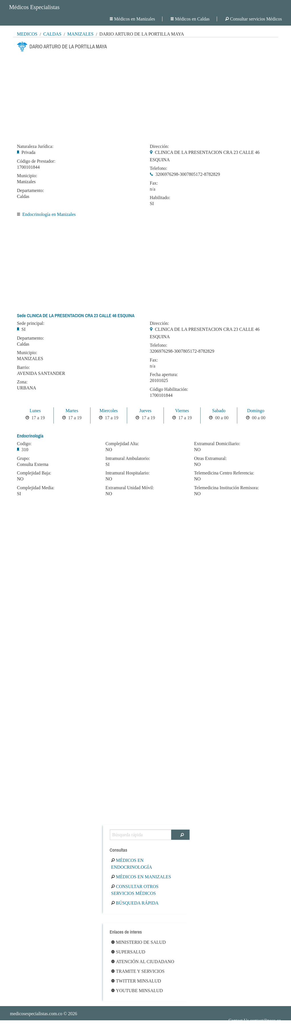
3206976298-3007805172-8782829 (188, 174)
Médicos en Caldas (190, 18)
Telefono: (158, 168)
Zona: (22, 382)
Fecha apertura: (164, 374)
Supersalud (128, 951)
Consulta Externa (33, 464)
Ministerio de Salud (138, 942)
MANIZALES (30, 358)
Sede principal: (30, 323)
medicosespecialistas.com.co (36, 1013)
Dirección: (159, 146)
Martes (71, 410)
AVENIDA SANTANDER (41, 373)
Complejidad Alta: (122, 443)
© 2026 (43, 1013)
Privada (29, 152)
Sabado (219, 410)
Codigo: (24, 443)
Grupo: (23, 458)
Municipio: (27, 176)
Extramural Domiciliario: (217, 443)
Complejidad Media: (36, 488)
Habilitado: (160, 197)
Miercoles (109, 410)
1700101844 (28, 167)
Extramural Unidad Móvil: (130, 488)
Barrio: (23, 367)
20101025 (159, 380)
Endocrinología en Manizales (49, 214)
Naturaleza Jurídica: (35, 146)
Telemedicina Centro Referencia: (224, 473)
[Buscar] (180, 834)
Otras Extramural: (210, 458)
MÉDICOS (27, 34)
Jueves (145, 410)
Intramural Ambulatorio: (128, 458)
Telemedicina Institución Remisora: (226, 488)
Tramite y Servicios (138, 971)
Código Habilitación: (169, 389)
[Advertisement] (145, 96)
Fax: (154, 183)
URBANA (26, 387)
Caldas (52, 34)
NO (20, 478)
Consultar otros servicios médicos (135, 890)
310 (25, 449)
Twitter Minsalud (136, 980)
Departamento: (30, 190)
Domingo (255, 410)
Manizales (80, 34)
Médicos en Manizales (132, 18)
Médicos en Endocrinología (131, 864)
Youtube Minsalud (137, 990)
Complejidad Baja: (34, 473)
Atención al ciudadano (142, 961)
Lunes (35, 410)
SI (152, 203)
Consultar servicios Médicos (253, 18)
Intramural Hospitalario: (128, 473)
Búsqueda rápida (135, 903)
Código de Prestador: (36, 161)
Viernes (182, 410)
